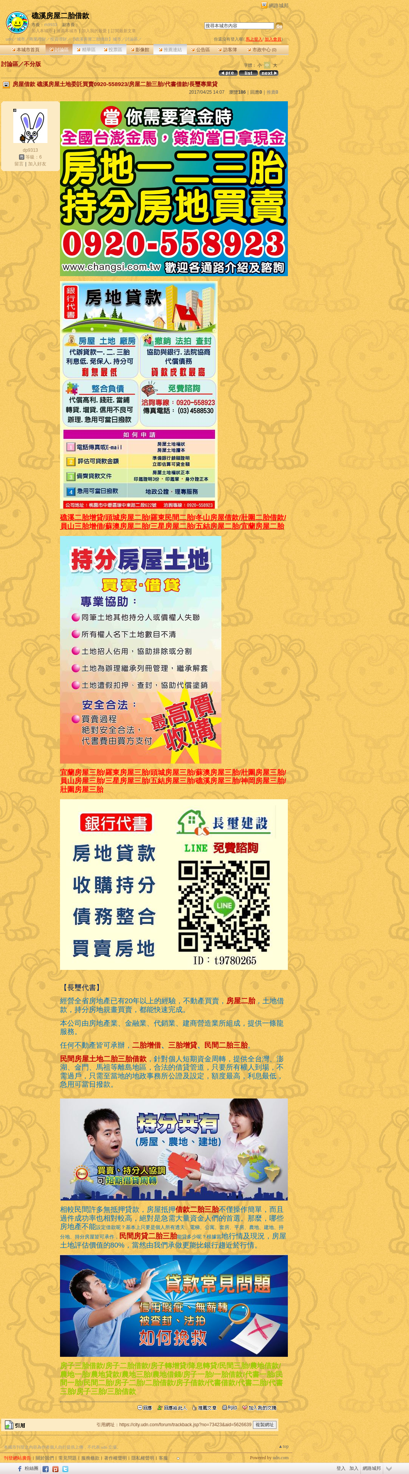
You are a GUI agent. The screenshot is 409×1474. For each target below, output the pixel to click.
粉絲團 (31, 1468)
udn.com (281, 1457)
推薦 (272, 92)
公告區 (200, 49)
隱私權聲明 (142, 1458)
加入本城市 (42, 30)
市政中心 (261, 49)
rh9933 (50, 24)
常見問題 (67, 1458)
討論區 (59, 49)
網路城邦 (279, 5)
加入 (353, 1468)
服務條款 (90, 1458)
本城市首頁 (25, 49)
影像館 (140, 49)
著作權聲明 (115, 1458)
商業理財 (37, 39)
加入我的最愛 (94, 30)
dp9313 (30, 150)
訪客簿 (227, 49)
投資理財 (58, 39)
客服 (163, 1458)
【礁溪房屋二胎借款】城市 (96, 39)
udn (9, 39)
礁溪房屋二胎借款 (60, 16)
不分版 (32, 64)
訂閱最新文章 (123, 30)
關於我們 (45, 1458)
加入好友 (37, 164)
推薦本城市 (67, 30)
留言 (19, 164)
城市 (21, 39)
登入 (341, 1468)
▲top (283, 1446)
